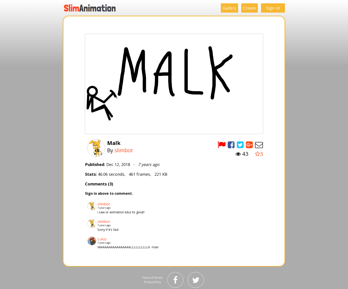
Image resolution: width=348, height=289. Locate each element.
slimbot (124, 150)
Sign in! (273, 8)
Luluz (102, 239)
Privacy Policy (152, 282)
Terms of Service (152, 277)
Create (249, 8)
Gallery (229, 8)
